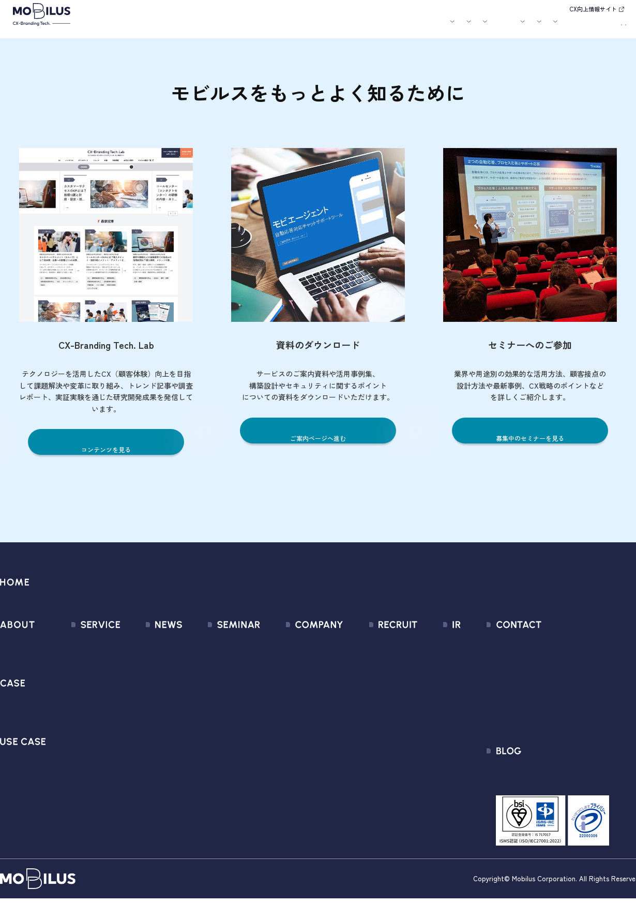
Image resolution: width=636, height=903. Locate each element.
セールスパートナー (292, 680)
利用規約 (534, 680)
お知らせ (323, 27)
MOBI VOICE (77, 736)
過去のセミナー (213, 662)
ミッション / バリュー (296, 699)
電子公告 (425, 773)
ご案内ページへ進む (318, 437)
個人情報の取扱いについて (303, 718)
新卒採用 (373, 643)
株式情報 (425, 680)
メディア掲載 (138, 680)
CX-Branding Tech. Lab (558, 778)
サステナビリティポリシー (303, 773)
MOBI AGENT (79, 699)
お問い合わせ (556, 26)
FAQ (417, 718)
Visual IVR (73, 773)
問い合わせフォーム (554, 643)
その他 (127, 699)
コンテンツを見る (106, 449)
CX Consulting (82, 662)
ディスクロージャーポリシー (460, 736)
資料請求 (606, 26)
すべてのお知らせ (146, 643)
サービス (195, 27)
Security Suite (82, 792)
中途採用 (373, 662)
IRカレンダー (432, 699)
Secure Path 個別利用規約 (564, 699)
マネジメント (280, 662)
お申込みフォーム (550, 662)
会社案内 (424, 27)
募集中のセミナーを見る (530, 437)
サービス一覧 (80, 643)
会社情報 (272, 643)
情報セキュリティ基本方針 (303, 736)
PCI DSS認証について (294, 755)
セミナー (353, 27)
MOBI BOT (75, 718)
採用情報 (463, 27)
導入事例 (233, 27)
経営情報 (425, 643)
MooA (67, 680)
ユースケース (279, 27)
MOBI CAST (77, 755)
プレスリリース (142, 662)
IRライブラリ (432, 662)
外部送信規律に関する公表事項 (573, 718)
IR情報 (499, 27)
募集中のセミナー (217, 643)
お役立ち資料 (389, 27)
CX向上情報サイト (593, 9)
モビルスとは (159, 27)
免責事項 (425, 755)
